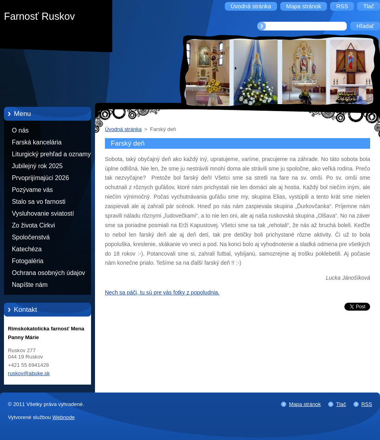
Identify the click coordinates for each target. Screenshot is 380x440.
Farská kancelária (37, 142)
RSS (366, 404)
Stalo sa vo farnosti (38, 201)
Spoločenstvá (31, 237)
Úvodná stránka (123, 129)
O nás (20, 130)
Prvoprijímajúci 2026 (40, 177)
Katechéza (27, 249)
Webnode (63, 417)
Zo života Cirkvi (33, 225)
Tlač (341, 404)
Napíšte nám (30, 284)
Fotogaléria (28, 261)
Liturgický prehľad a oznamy (51, 154)
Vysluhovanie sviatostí (43, 213)
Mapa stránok (305, 404)
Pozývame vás (32, 189)
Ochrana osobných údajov (48, 272)
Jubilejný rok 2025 (37, 166)
